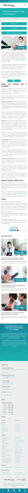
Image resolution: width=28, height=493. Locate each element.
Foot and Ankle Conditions (14, 33)
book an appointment (19, 193)
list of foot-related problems (16, 60)
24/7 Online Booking (14, 1)
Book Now (14, 28)
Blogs (8, 19)
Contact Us (14, 23)
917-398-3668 (24, 74)
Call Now (10, 80)
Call (23, 336)
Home (5, 19)
